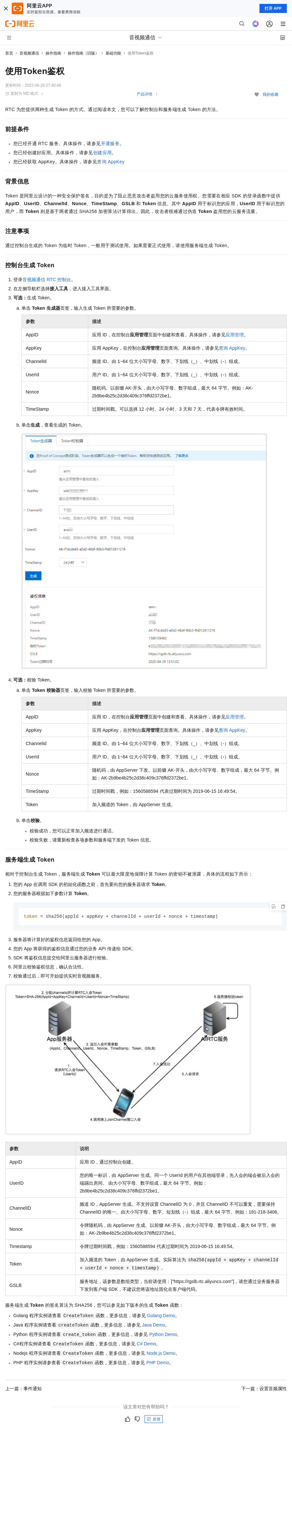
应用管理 (235, 334)
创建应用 (102, 152)
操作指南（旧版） (83, 53)
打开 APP (273, 8)
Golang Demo (161, 1315)
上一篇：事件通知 (23, 1388)
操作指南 (53, 53)
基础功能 (113, 53)
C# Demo (146, 1344)
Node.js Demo (160, 1353)
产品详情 (144, 94)
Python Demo (163, 1334)
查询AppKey (110, 161)
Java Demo (153, 1325)
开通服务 (110, 143)
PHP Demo (157, 1363)
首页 (9, 53)
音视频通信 (29, 53)
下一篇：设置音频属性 (264, 1388)
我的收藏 (270, 94)
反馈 (153, 1419)
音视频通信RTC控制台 (46, 279)
